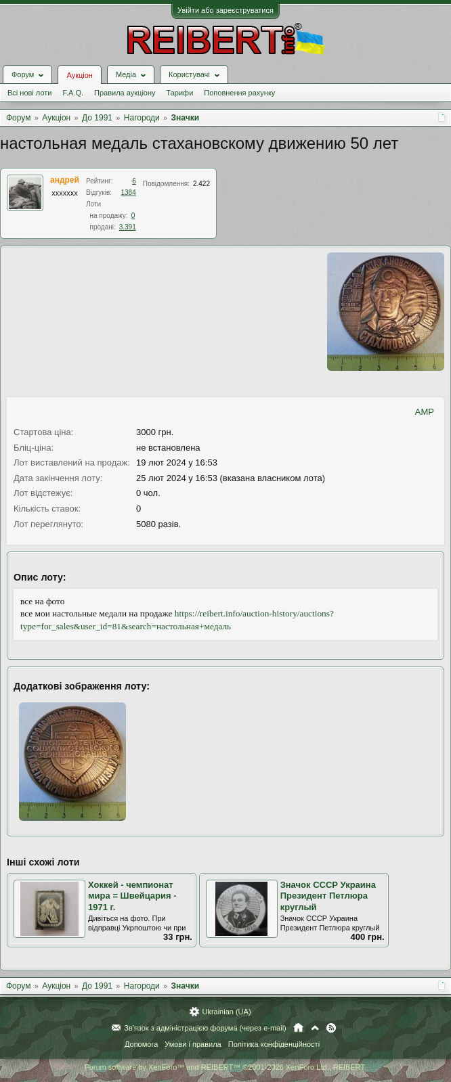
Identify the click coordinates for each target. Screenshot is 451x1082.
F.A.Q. (72, 93)
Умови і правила (193, 1044)
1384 (128, 192)
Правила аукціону (124, 93)
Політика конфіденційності (274, 1044)
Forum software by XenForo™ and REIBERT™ (225, 1067)
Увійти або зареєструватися (225, 10)
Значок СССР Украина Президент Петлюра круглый (328, 896)
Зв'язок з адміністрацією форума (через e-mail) (205, 1028)
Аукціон (79, 75)
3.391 (127, 227)
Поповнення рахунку (239, 93)
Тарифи (180, 93)
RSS (331, 1028)
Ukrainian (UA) (226, 1012)
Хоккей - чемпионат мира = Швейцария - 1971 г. (132, 896)
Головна (298, 1028)
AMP (424, 412)
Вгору (315, 1028)
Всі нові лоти (29, 93)
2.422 (201, 183)
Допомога (141, 1044)
